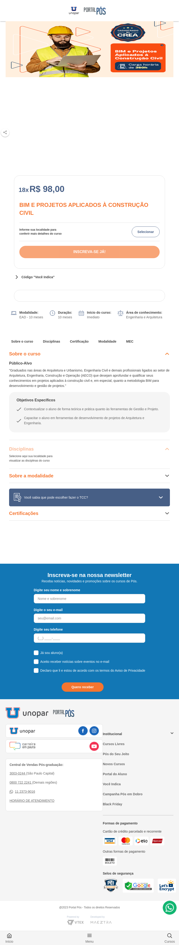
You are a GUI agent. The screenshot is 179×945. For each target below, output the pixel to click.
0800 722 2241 (21, 782)
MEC (129, 341)
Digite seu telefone (48, 629)
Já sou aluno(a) (51, 653)
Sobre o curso (22, 341)
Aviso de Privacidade (130, 670)
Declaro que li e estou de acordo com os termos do (92, 670)
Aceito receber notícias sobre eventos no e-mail (74, 662)
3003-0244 (18, 773)
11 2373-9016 (22, 792)
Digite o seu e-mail (48, 610)
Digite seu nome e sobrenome (57, 590)
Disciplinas (51, 341)
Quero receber (83, 687)
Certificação (79, 341)
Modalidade (107, 341)
